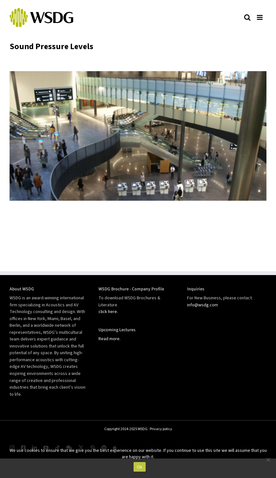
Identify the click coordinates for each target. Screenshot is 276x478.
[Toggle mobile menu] (260, 17)
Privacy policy (161, 429)
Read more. (109, 339)
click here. (108, 312)
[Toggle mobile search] (247, 17)
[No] (268, 459)
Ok (139, 467)
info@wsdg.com (202, 305)
